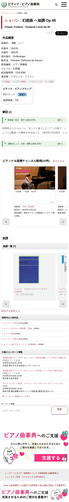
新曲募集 (43, 473)
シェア (49, 32)
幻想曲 (7, 81)
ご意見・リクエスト (23, 477)
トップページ (10, 473)
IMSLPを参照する (10, 311)
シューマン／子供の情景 (12, 323)
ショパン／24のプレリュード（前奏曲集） (19, 344)
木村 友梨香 (28, 206)
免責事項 (60, 485)
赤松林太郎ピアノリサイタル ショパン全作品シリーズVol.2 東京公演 (32, 370)
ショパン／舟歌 (8, 333)
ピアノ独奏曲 (21, 81)
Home (6, 485)
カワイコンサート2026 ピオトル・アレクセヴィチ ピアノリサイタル (33, 383)
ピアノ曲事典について (27, 473)
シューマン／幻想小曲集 (12, 339)
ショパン (11, 13)
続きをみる (59, 161)
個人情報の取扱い (47, 485)
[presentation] (6, 221)
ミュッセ (8, 477)
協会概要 (14, 485)
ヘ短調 (50, 81)
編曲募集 (53, 473)
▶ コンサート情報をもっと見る (16, 396)
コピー (20, 43)
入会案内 (24, 485)
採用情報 (33, 485)
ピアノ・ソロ (37, 81)
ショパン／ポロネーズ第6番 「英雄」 (17, 328)
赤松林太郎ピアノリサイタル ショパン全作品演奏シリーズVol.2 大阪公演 (34, 358)
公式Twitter (38, 477)
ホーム (4, 13)
